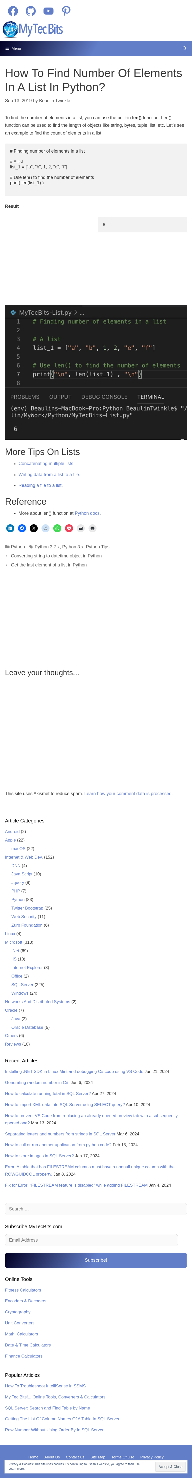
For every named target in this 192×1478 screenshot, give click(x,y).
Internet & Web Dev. (24, 857)
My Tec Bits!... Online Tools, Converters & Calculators (55, 1397)
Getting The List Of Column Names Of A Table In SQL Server (62, 1419)
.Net (15, 950)
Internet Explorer (27, 967)
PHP (16, 891)
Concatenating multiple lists (45, 463)
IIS (14, 959)
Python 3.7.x (47, 546)
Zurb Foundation (27, 925)
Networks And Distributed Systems (37, 1001)
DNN (16, 865)
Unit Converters (19, 1323)
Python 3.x (73, 546)
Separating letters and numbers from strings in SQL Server (60, 1134)
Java (16, 1018)
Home (33, 1457)
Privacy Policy (152, 1457)
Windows (20, 993)
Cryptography (17, 1312)
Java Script (22, 874)
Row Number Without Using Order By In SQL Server (54, 1430)
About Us (52, 1457)
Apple (10, 840)
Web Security (24, 916)
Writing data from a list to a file (48, 474)
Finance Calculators (23, 1356)
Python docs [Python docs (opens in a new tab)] (87, 513)
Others (11, 1035)
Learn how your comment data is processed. (128, 793)
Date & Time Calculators (28, 1345)
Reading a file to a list (40, 485)
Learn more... (17, 1468)
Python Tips (98, 546)
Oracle (11, 1010)
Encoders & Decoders (25, 1301)
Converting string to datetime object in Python (56, 555)
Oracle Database (28, 1027)
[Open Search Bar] (184, 48)
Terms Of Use (122, 1457)
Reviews (13, 1044)
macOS (19, 848)
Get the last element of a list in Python (49, 564)
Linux (10, 933)
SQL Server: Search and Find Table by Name (47, 1408)
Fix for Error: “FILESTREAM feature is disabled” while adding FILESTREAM (76, 1185)
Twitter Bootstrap (28, 908)
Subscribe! (96, 1260)
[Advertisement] (48, 258)
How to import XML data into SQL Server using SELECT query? (65, 1104)
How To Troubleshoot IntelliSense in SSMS (45, 1386)
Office (17, 976)
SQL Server (23, 984)
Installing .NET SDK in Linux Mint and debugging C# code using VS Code (74, 1071)
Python (18, 546)
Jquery (18, 882)
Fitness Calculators (23, 1290)
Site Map (97, 1457)
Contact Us (75, 1457)
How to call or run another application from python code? (58, 1144)
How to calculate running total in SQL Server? (48, 1093)
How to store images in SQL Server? (39, 1155)
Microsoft (13, 942)
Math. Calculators (21, 1334)
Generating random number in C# (37, 1082)
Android (12, 831)
